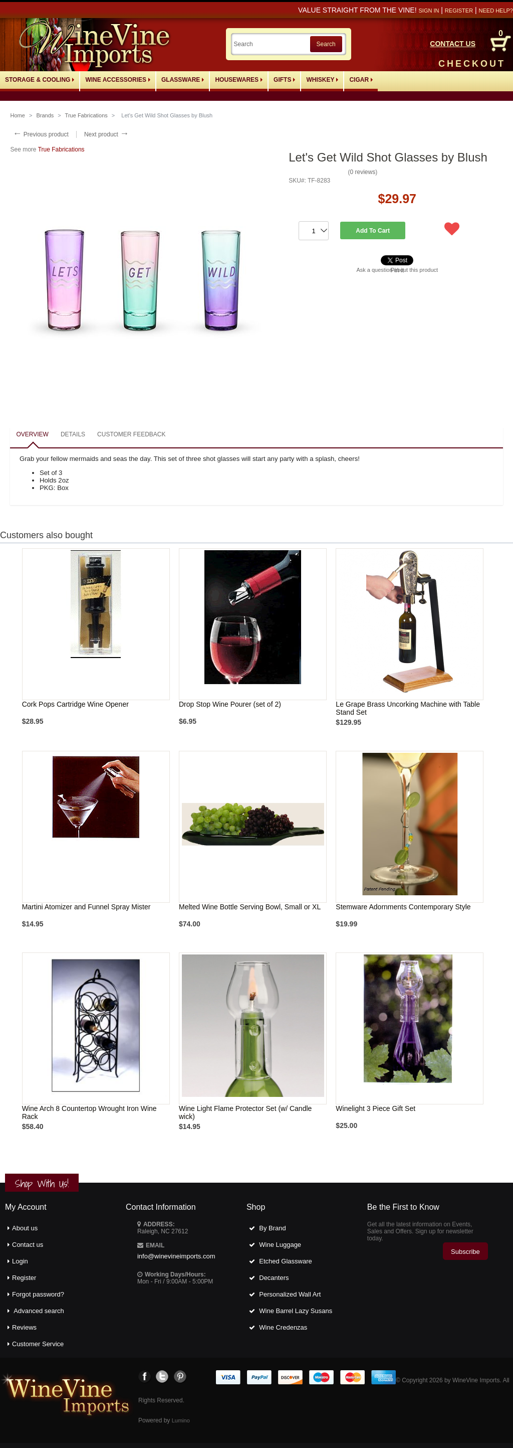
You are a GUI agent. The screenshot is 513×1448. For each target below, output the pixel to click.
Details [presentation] (73, 434)
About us (25, 1228)
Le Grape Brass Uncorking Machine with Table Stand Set (408, 708)
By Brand (272, 1228)
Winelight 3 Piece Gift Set (375, 1108)
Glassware (182, 80)
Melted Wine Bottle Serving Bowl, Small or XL (250, 907)
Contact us (27, 1244)
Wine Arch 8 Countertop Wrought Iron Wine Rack (89, 1112)
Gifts (284, 80)
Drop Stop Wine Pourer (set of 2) (230, 704)
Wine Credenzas (283, 1327)
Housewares (239, 80)
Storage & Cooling (39, 80)
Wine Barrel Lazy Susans (295, 1311)
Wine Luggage (280, 1244)
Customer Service (38, 1344)
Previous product (40, 134)
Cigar (361, 80)
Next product (106, 134)
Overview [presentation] (32, 434)
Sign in (428, 11)
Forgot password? (38, 1294)
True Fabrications (86, 115)
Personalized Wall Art (290, 1294)
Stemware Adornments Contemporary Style (403, 907)
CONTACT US (452, 44)
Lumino (181, 1420)
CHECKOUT (471, 64)
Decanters (274, 1277)
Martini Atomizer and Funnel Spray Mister (86, 907)
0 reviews (362, 172)
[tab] (32, 435)
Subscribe (465, 1251)
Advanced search (39, 1311)
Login (20, 1261)
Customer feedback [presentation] (131, 434)
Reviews (24, 1327)
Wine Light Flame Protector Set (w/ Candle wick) (245, 1112)
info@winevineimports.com (176, 1256)
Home (17, 115)
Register (459, 11)
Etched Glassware (285, 1261)
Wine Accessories (117, 80)
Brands (45, 115)
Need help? (496, 11)
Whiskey (322, 80)
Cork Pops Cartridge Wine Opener (75, 704)
